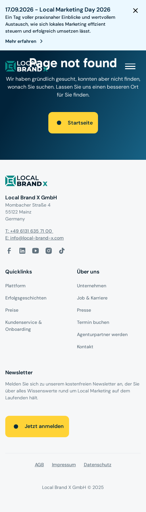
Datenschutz (97, 465)
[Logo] (73, 182)
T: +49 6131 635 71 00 (29, 231)
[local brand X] (26, 66)
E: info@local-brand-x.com (34, 238)
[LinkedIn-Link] (22, 251)
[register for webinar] (25, 41)
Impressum (64, 465)
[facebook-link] (9, 251)
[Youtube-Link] (35, 251)
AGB (39, 465)
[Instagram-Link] (49, 251)
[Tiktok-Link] (62, 251)
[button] (130, 66)
